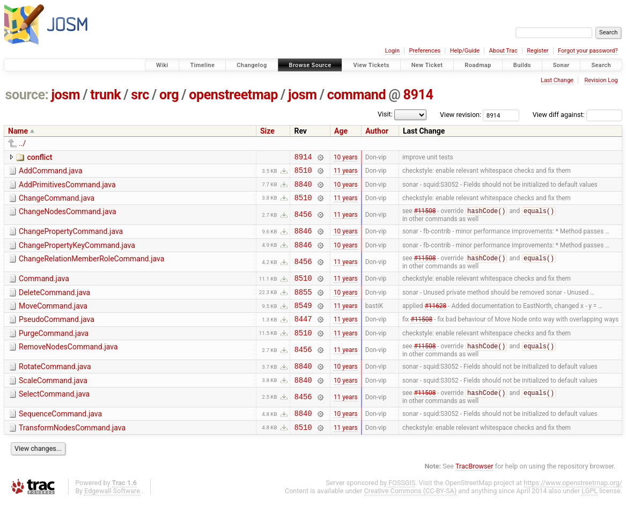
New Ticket (427, 65)
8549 (303, 321)
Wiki (162, 65)
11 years (346, 173)
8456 (303, 221)
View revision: (460, 115)
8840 (303, 189)
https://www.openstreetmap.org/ (573, 509)
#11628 (435, 321)
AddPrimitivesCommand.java (67, 188)
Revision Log (600, 80)
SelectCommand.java (54, 416)
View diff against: (577, 115)
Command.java (44, 289)
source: (27, 95)
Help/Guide (465, 50)
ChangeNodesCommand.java (67, 218)
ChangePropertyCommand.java (71, 238)
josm (65, 95)
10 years (346, 158)
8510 (303, 173)
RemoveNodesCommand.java (68, 365)
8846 (303, 239)
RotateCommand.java (55, 386)
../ (22, 143)
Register (537, 50)
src (140, 95)
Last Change (557, 80)
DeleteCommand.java (54, 305)
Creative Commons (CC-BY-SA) (410, 517)
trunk (105, 95)
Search (601, 65)
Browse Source (310, 65)
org (169, 95)
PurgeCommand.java (54, 350)
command (356, 95)
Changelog (252, 65)
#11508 (425, 218)
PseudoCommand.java (56, 335)
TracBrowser (474, 492)
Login (392, 50)
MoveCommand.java (53, 320)
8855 (303, 306)
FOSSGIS (401, 509)
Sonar (561, 65)
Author (376, 131)
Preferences (424, 50)
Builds (522, 65)
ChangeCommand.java (56, 203)
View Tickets (371, 65)
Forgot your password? (588, 50)
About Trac (503, 50)
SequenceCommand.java (60, 437)
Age (341, 131)
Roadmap (478, 65)
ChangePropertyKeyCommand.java (77, 254)
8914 (418, 95)
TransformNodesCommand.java (72, 452)
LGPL (589, 517)
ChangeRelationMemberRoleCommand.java (91, 269)
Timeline (202, 65)
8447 (303, 336)
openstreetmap (233, 95)
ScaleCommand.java (53, 401)
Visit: (385, 114)
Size (267, 131)
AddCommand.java (51, 172)
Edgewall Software (112, 517)
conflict (39, 157)
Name (18, 131)
